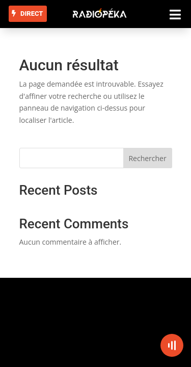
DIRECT (31, 13)
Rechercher (147, 158)
